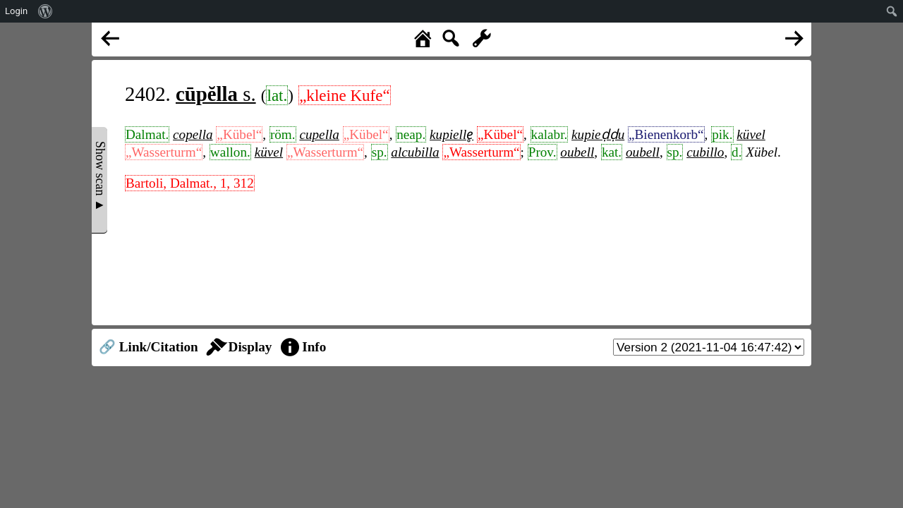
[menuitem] (45, 11)
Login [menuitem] (16, 11)
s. (216, 94)
